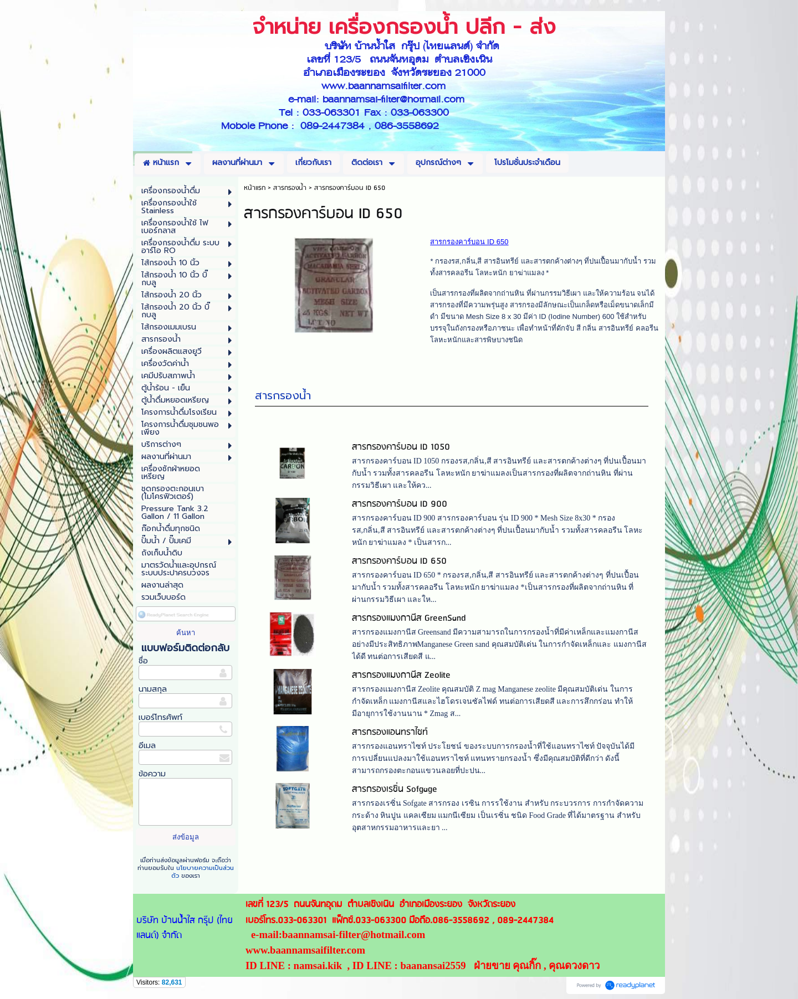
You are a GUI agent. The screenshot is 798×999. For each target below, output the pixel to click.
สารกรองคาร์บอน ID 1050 (401, 450)
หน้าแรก (254, 188)
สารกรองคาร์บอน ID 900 (399, 507)
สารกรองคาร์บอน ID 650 (399, 564)
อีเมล (147, 745)
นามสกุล (153, 689)
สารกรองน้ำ (283, 398)
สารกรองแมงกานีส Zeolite (401, 678)
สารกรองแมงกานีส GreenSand (409, 621)
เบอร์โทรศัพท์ (160, 717)
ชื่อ (143, 661)
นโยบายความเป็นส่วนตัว (202, 871)
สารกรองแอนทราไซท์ (390, 735)
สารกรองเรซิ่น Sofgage (394, 792)
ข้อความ (152, 774)
